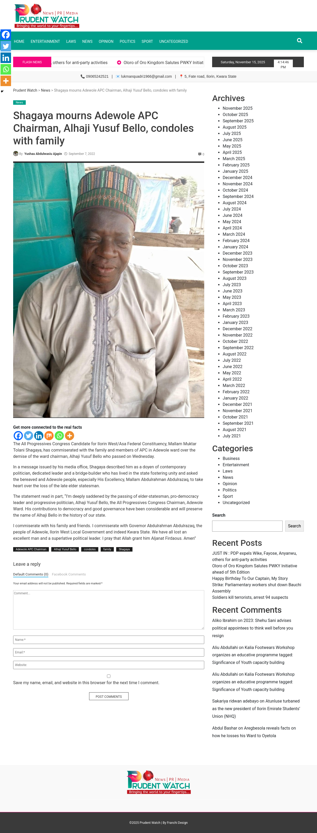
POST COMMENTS (109, 697)
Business (231, 458)
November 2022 (237, 335)
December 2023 (237, 253)
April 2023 (232, 303)
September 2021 (238, 423)
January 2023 (235, 322)
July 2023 (232, 284)
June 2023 (232, 291)
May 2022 (232, 372)
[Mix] (49, 435)
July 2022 (232, 360)
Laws (71, 41)
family (107, 549)
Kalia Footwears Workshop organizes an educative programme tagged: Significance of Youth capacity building (253, 655)
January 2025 (235, 171)
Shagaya (124, 549)
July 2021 (232, 435)
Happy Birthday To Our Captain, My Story (250, 578)
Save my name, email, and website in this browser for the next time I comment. (86, 682)
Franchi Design (177, 823)
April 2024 (232, 228)
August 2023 (234, 278)
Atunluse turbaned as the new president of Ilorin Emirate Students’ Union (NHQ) (256, 709)
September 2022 (238, 347)
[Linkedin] (38, 435)
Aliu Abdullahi (225, 647)
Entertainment (45, 41)
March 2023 (234, 309)
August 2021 (234, 429)
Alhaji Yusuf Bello (65, 549)
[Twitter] (28, 435)
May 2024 (232, 221)
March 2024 (234, 234)
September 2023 (238, 272)
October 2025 (235, 114)
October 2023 (235, 265)
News (87, 41)
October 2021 (235, 417)
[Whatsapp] (59, 435)
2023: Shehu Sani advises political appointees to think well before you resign (252, 628)
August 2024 (234, 202)
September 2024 (238, 196)
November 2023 (237, 259)
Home (19, 41)
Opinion (106, 41)
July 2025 (232, 133)
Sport (147, 41)
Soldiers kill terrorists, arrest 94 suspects (250, 597)
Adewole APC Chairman (31, 549)
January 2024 (235, 246)
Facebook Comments (69, 574)
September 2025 (238, 120)
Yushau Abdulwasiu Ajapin (43, 154)
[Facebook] (18, 435)
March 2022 (234, 385)
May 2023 (232, 297)
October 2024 (235, 190)
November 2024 (237, 183)
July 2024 (232, 209)
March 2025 (234, 158)
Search (218, 515)
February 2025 (236, 165)
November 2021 (237, 410)
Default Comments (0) (30, 574)
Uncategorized (173, 41)
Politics (127, 41)
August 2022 (234, 354)
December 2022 (237, 328)
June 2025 (232, 139)
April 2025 (232, 152)
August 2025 (234, 127)
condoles (90, 549)
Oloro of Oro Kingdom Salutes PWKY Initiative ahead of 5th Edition (197, 62)
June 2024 (232, 215)
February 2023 (236, 316)
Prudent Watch (25, 90)
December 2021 (237, 404)
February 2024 (236, 240)
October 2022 (235, 341)
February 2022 (236, 391)
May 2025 (232, 146)
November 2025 (237, 108)
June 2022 (232, 366)
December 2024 (237, 177)
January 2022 (235, 398)
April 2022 (232, 379)
